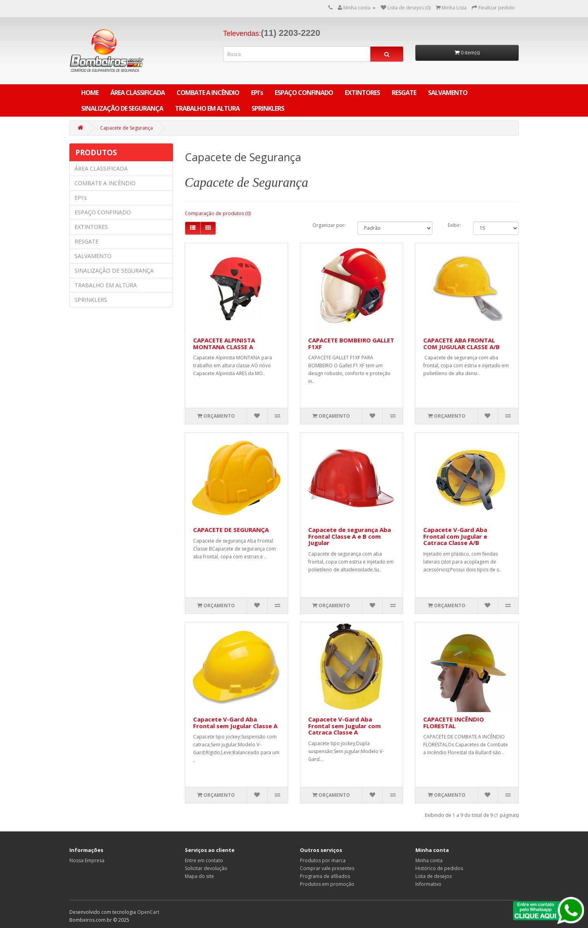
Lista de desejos (433, 876)
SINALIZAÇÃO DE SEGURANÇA (122, 108)
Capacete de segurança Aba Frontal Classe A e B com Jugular (349, 536)
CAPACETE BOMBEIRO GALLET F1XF (351, 343)
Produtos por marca (323, 860)
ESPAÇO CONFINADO (304, 92)
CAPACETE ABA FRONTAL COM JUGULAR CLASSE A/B (461, 343)
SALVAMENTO (447, 92)
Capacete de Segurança (126, 128)
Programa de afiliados (325, 876)
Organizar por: (329, 225)
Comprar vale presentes (327, 868)
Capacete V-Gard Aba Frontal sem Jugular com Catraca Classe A (344, 725)
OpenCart (148, 912)
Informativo (428, 884)
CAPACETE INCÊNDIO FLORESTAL (453, 722)
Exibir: (454, 225)
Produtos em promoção (327, 884)
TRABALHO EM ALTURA (207, 108)
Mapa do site (199, 876)
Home (90, 92)
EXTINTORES (362, 92)
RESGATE (404, 92)
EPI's (257, 92)
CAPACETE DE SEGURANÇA (231, 530)
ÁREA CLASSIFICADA (137, 92)
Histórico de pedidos (439, 868)
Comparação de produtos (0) (218, 213)
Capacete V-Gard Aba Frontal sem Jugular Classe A (235, 722)
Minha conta (429, 860)
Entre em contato (204, 860)
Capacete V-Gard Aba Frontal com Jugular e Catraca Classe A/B (455, 536)
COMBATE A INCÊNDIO (208, 92)
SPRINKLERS (267, 108)
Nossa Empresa (86, 860)
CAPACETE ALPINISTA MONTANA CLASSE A (224, 343)
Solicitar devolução (206, 868)
